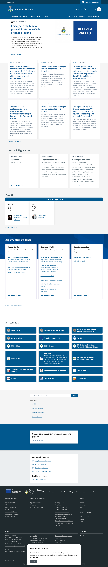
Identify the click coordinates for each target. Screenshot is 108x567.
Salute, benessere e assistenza (64, 521)
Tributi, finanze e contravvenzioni (64, 523)
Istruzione (82, 16)
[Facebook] (81, 9)
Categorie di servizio (37, 498)
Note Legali (58, 543)
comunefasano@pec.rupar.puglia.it (15, 546)
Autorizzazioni (59, 505)
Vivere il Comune (85, 512)
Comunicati (83, 505)
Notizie (82, 503)
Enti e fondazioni (10, 516)
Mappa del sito (9, 560)
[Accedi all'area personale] (90, 2)
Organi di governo (10, 507)
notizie (43, 63)
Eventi (82, 521)
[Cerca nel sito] (99, 9)
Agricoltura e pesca (35, 503)
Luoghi (82, 519)
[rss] (84, 9)
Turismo (57, 525)
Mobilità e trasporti (60, 519)
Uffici (6, 505)
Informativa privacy (60, 540)
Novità (82, 498)
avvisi (12, 63)
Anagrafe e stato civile (36, 507)
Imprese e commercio (61, 516)
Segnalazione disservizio (37, 540)
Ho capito (33, 561)
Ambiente (33, 505)
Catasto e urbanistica (61, 507)
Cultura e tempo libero (61, 510)
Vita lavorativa (59, 528)
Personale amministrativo (12, 514)
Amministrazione (11, 498)
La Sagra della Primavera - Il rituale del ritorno (20, 217)
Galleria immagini (85, 517)
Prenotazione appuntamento (38, 538)
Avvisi (81, 507)
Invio (74, 395)
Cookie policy (58, 538)
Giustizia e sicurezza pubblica (63, 514)
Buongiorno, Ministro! (42, 216)
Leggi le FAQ (33, 536)
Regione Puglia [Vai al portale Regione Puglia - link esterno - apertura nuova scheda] (10, 2)
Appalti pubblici (59, 503)
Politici (7, 510)
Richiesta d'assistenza (36, 543)
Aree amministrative (11, 512)
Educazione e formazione (62, 512)
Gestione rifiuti (72, 16)
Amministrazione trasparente (63, 536)
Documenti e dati (10, 503)
